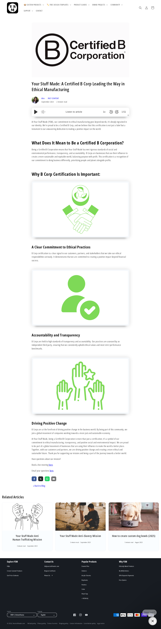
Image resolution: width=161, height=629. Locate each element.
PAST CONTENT (53, 98)
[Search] (140, 8)
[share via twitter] (40, 478)
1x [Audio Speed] (104, 112)
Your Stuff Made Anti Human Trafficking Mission (27, 537)
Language (39, 611)
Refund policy (32, 623)
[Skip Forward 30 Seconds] (117, 112)
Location (9, 611)
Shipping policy (64, 623)
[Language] (48, 615)
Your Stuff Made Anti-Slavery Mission (80, 536)
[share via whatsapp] (47, 478)
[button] (33, 5)
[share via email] (53, 478)
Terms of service (52, 623)
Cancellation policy (90, 623)
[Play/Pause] (36, 112)
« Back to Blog (39, 485)
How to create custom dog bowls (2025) (133, 536)
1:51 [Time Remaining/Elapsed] (124, 112)
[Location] (22, 615)
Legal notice (101, 623)
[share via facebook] (34, 478)
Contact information (76, 623)
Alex (43, 98)
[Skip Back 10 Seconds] (111, 112)
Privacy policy (42, 623)
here (51, 464)
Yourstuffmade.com (19, 623)
